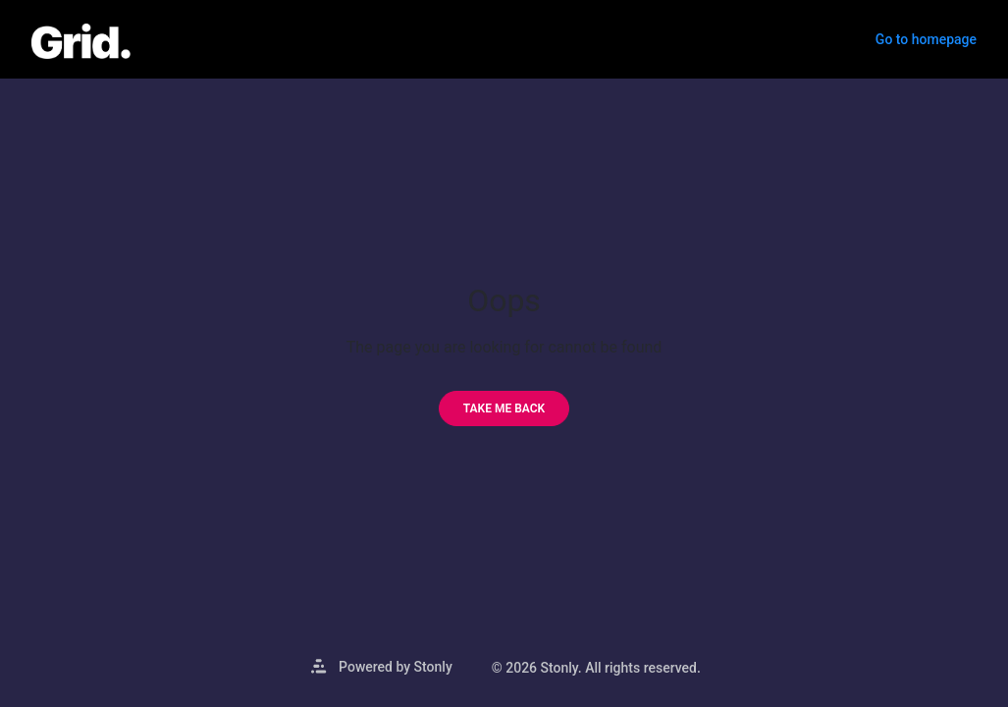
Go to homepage (926, 39)
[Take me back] (504, 408)
